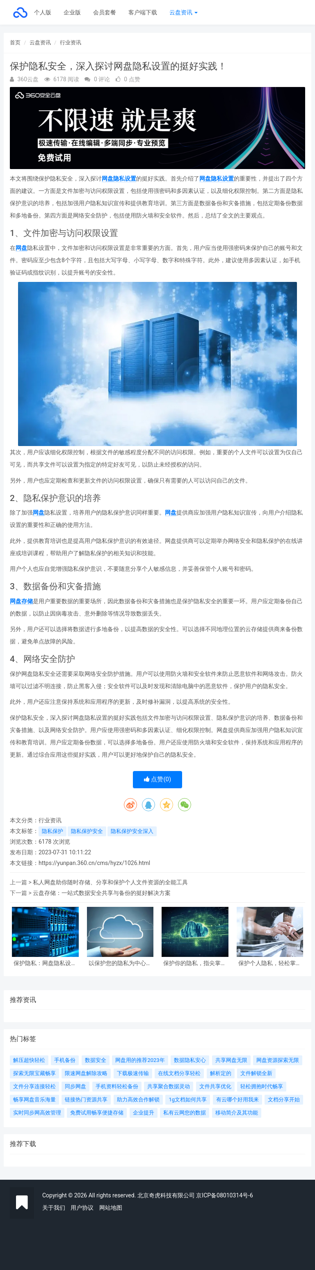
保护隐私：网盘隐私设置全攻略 (45, 963)
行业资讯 (70, 42)
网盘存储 (21, 601)
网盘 (21, 248)
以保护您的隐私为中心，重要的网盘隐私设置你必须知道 (120, 963)
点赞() (157, 779)
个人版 (42, 12)
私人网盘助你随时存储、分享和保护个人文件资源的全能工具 (110, 882)
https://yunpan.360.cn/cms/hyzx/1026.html (94, 863)
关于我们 (53, 1207)
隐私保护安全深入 (132, 831)
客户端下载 (142, 12)
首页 (15, 42)
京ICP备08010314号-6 (224, 1195)
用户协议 (82, 1207)
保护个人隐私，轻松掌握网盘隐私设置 (269, 963)
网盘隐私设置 (119, 178)
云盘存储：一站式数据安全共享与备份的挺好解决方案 (102, 893)
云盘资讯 (183, 12)
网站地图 (110, 1207)
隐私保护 (52, 831)
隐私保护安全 (87, 831)
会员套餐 (104, 12)
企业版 (72, 12)
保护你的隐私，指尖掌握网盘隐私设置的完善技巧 (194, 963)
